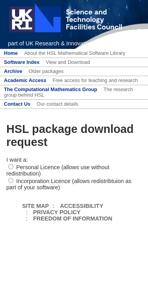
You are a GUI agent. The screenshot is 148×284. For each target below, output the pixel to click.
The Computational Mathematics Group (50, 89)
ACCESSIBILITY (81, 206)
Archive (13, 71)
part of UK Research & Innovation (50, 43)
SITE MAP (35, 206)
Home (11, 53)
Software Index (21, 62)
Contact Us (17, 104)
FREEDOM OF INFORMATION (72, 218)
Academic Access (25, 80)
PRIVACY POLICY (57, 212)
